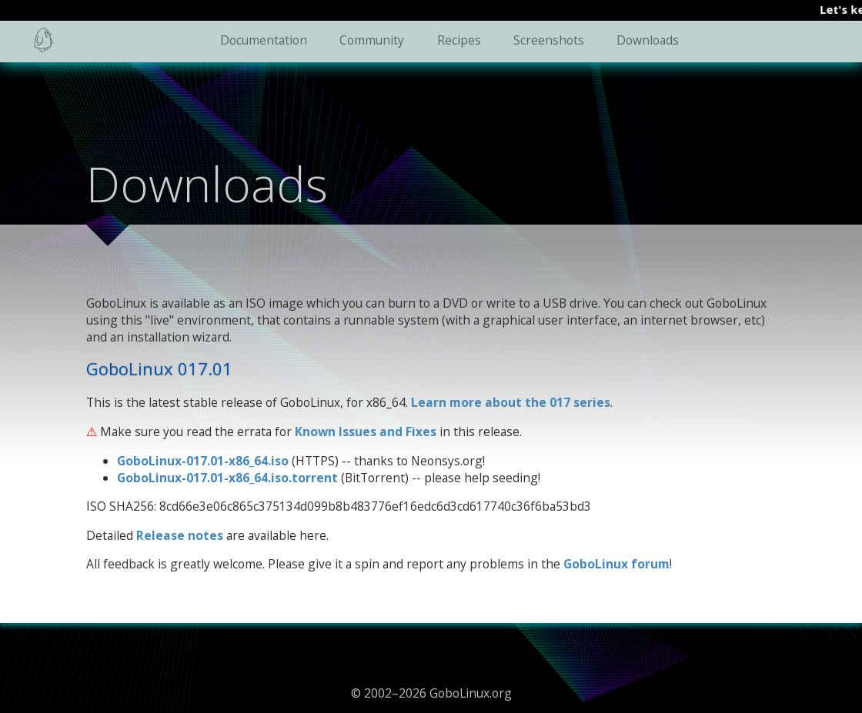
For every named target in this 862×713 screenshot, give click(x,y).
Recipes (459, 40)
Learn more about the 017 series (510, 402)
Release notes (179, 535)
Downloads (647, 40)
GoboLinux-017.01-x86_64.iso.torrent (227, 477)
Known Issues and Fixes (365, 431)
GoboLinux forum (616, 563)
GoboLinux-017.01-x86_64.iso (203, 460)
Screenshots (548, 40)
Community (371, 40)
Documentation (263, 40)
